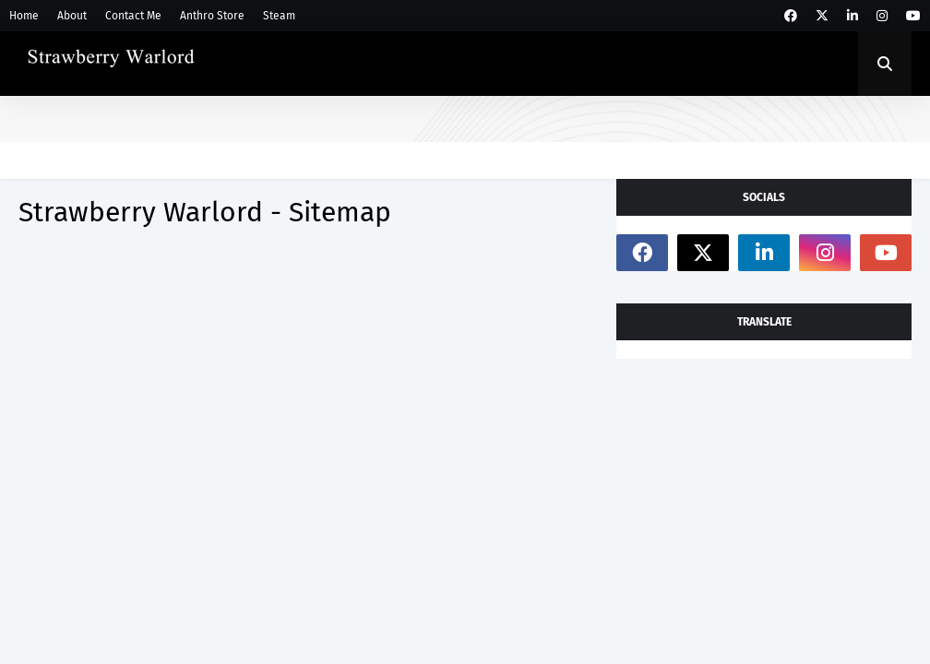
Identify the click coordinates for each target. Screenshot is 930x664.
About (72, 15)
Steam (279, 15)
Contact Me (133, 15)
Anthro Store (212, 15)
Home (24, 15)
